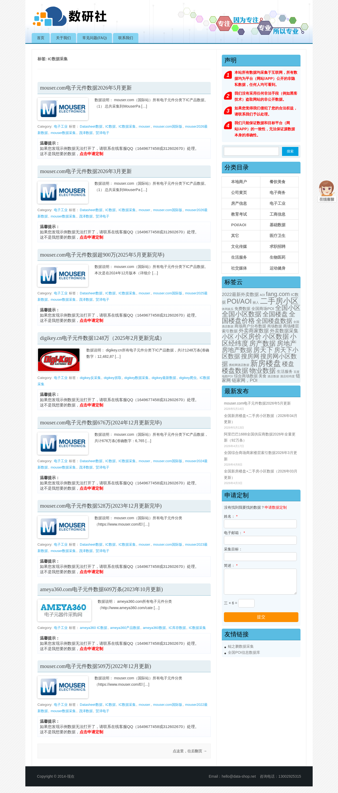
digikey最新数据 (164, 378)
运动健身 (277, 268)
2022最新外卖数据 (240, 294)
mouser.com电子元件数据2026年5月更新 (86, 88)
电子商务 (277, 192)
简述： (230, 565)
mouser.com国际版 (167, 126)
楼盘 (288, 364)
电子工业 (61, 126)
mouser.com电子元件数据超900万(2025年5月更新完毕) (102, 255)
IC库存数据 (177, 628)
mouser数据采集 (63, 133)
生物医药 (277, 257)
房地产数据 (237, 349)
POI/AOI (238, 224)
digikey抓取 (112, 378)
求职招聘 (277, 246)
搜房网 (250, 356)
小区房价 (248, 336)
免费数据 (242, 309)
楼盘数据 (235, 370)
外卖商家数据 (254, 330)
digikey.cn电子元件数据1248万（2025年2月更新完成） (102, 338)
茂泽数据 (86, 133)
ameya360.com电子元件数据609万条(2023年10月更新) (101, 589)
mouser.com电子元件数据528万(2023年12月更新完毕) (101, 506)
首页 (40, 38)
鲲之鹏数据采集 (241, 646)
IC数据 (110, 126)
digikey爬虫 (187, 378)
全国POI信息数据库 (244, 653)
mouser (144, 126)
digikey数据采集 (136, 378)
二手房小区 (279, 300)
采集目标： (233, 549)
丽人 (256, 302)
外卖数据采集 (284, 330)
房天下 (263, 349)
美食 (262, 376)
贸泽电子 (102, 133)
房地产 (287, 343)
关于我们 (63, 38)
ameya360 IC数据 (93, 628)
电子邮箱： (234, 533)
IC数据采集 (127, 126)
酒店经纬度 (287, 376)
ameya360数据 (154, 628)
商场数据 (274, 326)
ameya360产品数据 (125, 628)
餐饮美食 (277, 181)
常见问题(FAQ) (94, 38)
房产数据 (262, 343)
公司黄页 (239, 192)
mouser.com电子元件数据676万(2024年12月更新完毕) (101, 422)
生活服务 (239, 257)
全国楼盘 (275, 314)
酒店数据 (273, 376)
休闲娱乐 (227, 308)
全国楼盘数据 (274, 320)
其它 (235, 235)
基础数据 (277, 224)
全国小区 (288, 307)
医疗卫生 (277, 235)
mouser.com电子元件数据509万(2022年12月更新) (95, 666)
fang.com (278, 294)
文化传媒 (239, 246)
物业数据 (262, 370)
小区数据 (275, 336)
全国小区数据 (241, 314)
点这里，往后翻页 (190, 751)
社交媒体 (239, 268)
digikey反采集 (90, 378)
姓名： (230, 516)
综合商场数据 (246, 376)
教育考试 (239, 214)
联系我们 (125, 38)
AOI (262, 294)
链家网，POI (244, 380)
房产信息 (239, 203)
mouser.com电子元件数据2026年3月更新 (86, 171)
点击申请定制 (91, 153)
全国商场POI (262, 309)
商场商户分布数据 (250, 326)
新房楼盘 (265, 363)
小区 (228, 336)
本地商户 (239, 181)
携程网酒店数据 (239, 365)
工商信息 (277, 214)
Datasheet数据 (91, 126)
